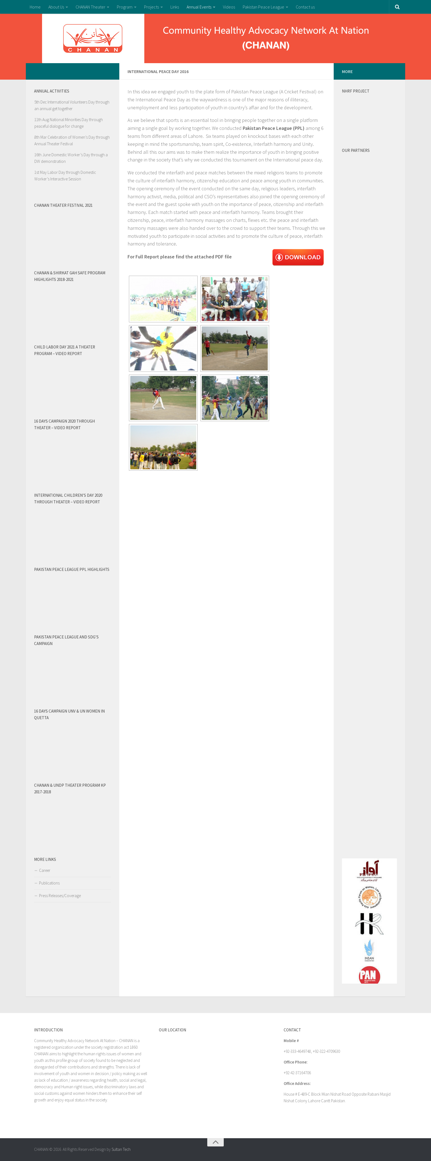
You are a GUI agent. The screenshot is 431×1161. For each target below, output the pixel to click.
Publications (49, 883)
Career (44, 870)
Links (174, 7)
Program (124, 7)
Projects (151, 7)
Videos (229, 7)
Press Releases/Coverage (60, 895)
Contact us (305, 7)
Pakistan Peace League (263, 7)
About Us (56, 7)
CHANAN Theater (90, 7)
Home (35, 7)
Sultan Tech (121, 1149)
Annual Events (199, 7)
